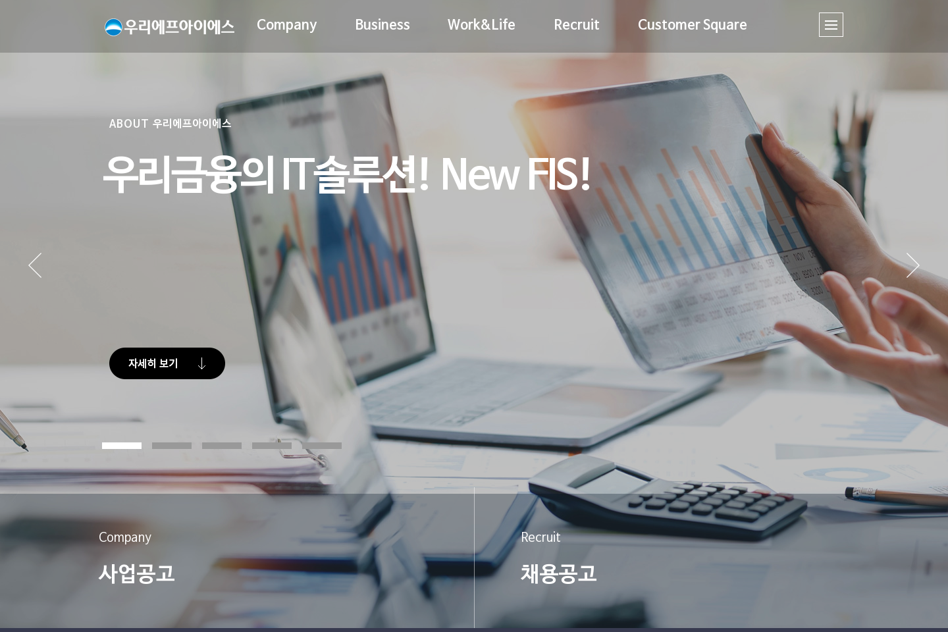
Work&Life (481, 25)
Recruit (575, 25)
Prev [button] (54, 279)
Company (286, 25)
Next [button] (913, 279)
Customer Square (691, 25)
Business (381, 25)
